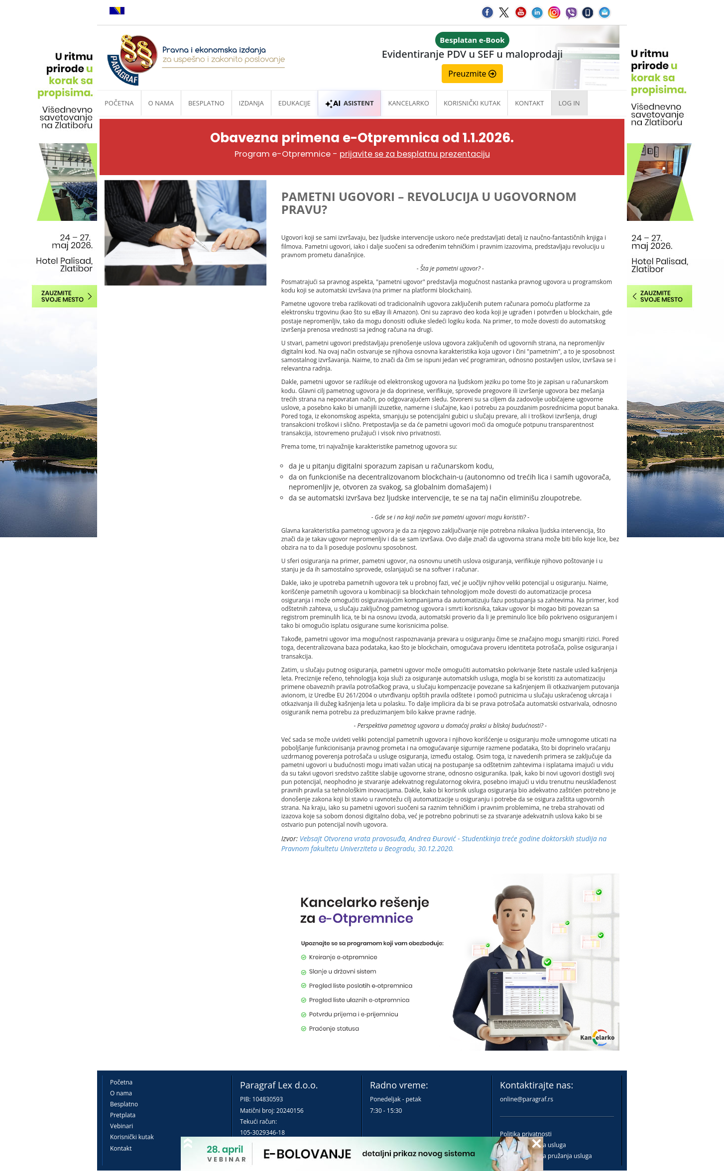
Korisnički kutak (132, 1137)
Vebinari (121, 1126)
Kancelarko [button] (408, 102)
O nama (161, 102)
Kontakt (120, 1148)
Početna (119, 102)
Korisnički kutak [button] (472, 102)
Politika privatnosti (526, 1134)
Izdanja (251, 102)
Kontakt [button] (529, 102)
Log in (569, 102)
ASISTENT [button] (349, 102)
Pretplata (122, 1115)
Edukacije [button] (294, 102)
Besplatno (206, 102)
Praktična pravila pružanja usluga (546, 1156)
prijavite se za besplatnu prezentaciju (415, 154)
